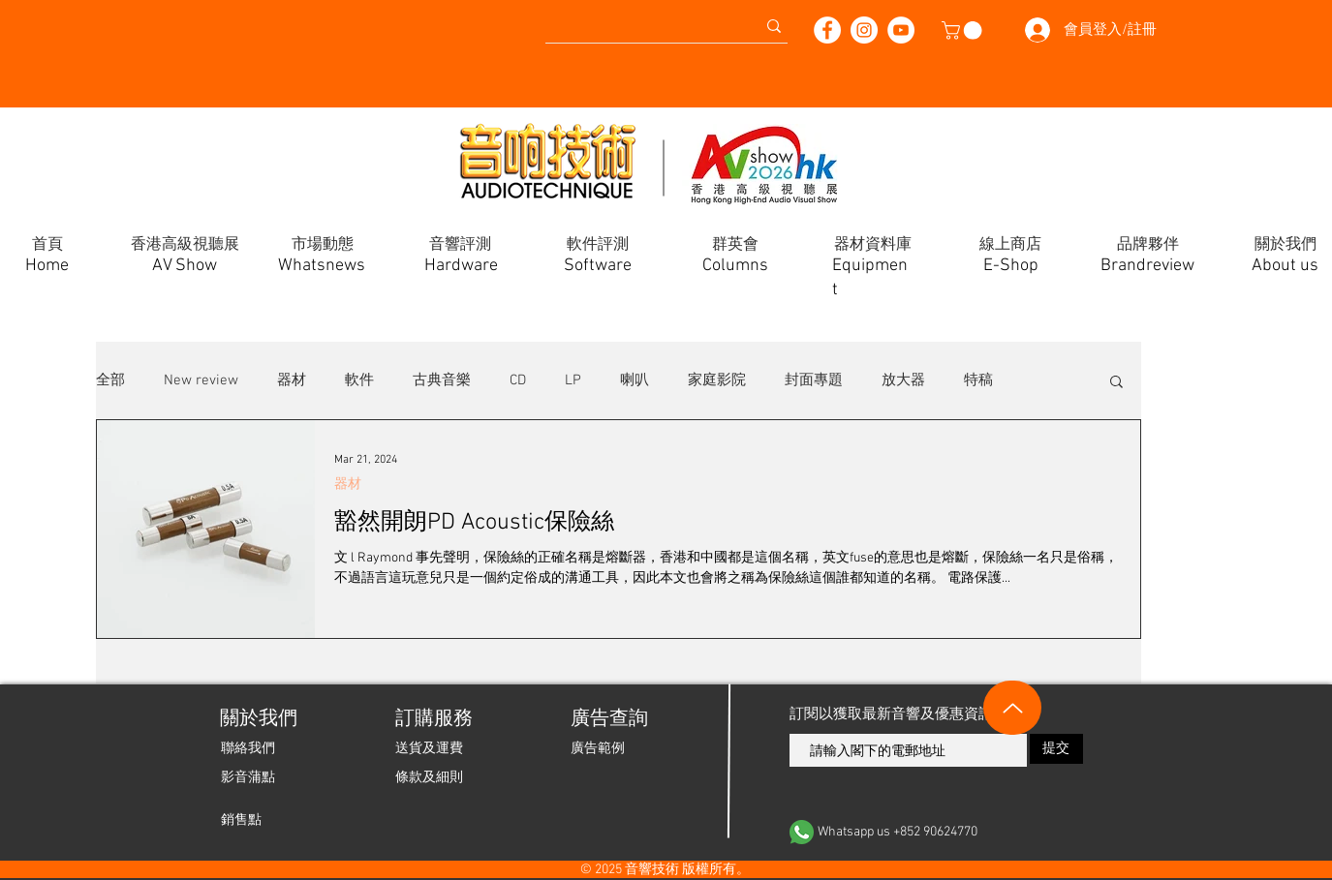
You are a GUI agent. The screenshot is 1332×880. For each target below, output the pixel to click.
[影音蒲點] (248, 777)
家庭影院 (717, 380)
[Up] (1012, 708)
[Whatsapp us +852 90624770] (937, 832)
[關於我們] (257, 719)
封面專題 (814, 380)
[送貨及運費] (429, 748)
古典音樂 (442, 380)
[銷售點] (241, 819)
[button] (964, 30)
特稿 (978, 380)
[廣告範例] (598, 748)
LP (573, 380)
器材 (291, 380)
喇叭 (634, 380)
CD (518, 380)
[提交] (1056, 749)
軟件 (359, 380)
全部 (110, 380)
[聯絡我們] (248, 748)
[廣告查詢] (608, 719)
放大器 (903, 380)
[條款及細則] (429, 777)
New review (201, 380)
